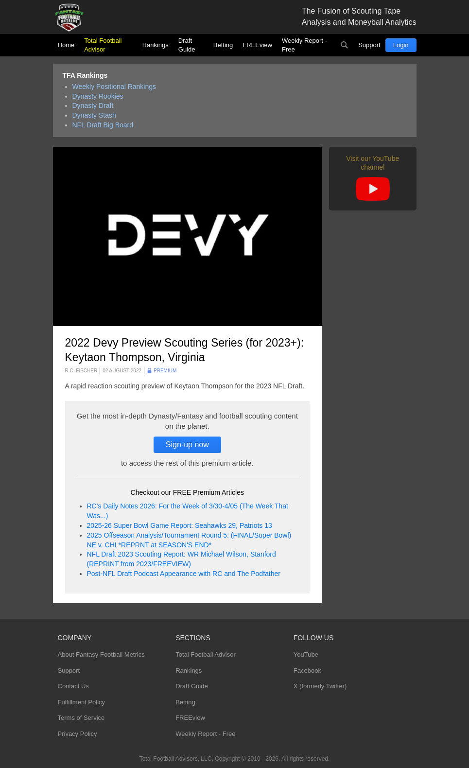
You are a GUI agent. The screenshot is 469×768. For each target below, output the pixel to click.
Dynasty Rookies (97, 96)
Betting (223, 45)
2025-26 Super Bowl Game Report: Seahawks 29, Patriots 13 (179, 525)
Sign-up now (187, 444)
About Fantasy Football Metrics (101, 654)
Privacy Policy (77, 733)
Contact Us (73, 686)
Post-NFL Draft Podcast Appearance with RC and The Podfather (183, 573)
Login (401, 45)
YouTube (306, 654)
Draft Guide (186, 45)
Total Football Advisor (103, 45)
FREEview (257, 45)
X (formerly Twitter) (320, 686)
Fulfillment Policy (81, 702)
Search (344, 45)
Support (369, 45)
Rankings (155, 45)
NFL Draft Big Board (103, 125)
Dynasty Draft (93, 105)
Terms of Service (81, 717)
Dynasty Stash (94, 115)
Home (66, 45)
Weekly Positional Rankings (114, 86)
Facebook (307, 670)
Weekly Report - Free (304, 45)
